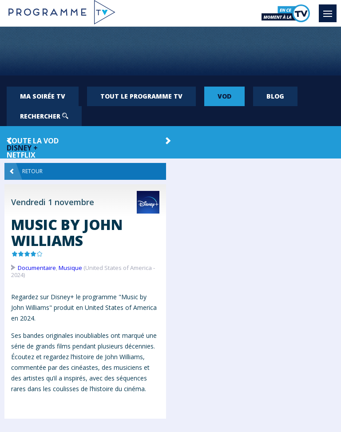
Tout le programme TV (141, 96)
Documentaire (37, 268)
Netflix (21, 155)
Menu (330, 9)
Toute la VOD (33, 141)
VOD (224, 96)
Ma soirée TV (42, 96)
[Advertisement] (170, 51)
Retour (26, 171)
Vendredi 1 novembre (52, 202)
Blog (275, 96)
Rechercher (44, 116)
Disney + (22, 148)
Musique (70, 268)
